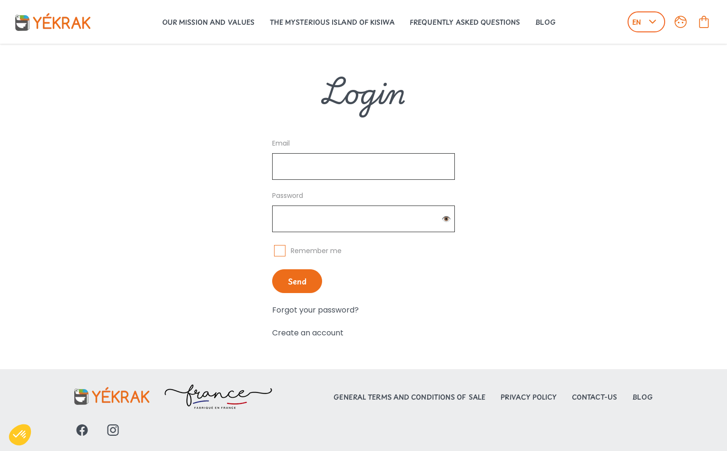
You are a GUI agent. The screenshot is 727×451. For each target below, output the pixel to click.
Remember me (316, 250)
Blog (545, 22)
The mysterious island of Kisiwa (332, 22)
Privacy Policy (529, 397)
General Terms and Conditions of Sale (409, 397)
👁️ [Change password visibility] (446, 219)
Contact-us (594, 397)
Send (297, 281)
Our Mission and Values (208, 22)
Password (287, 195)
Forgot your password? (315, 309)
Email (281, 143)
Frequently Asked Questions (465, 22)
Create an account (308, 332)
